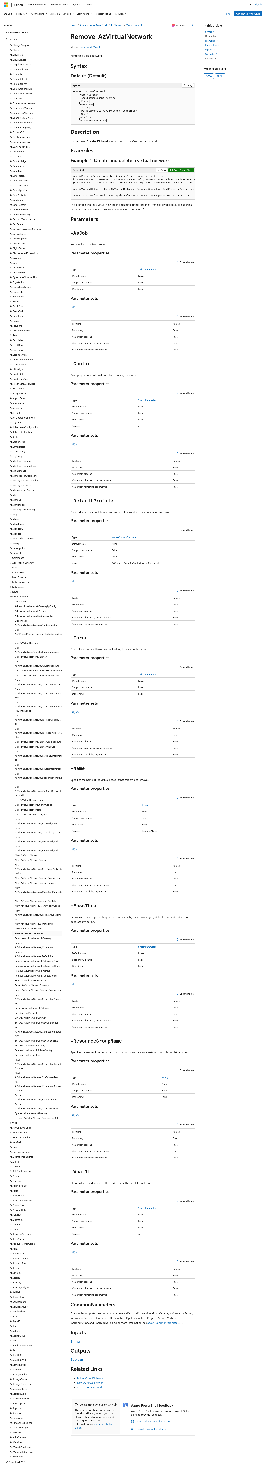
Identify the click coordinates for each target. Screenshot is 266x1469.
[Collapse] (58, 25)
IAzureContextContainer (124, 537)
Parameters (212, 45)
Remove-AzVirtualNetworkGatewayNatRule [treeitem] (37, 936)
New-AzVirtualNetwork (90, 1382)
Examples (211, 40)
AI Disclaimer (11, 1458)
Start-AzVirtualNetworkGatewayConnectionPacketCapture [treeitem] (38, 1034)
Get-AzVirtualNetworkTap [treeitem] (28, 780)
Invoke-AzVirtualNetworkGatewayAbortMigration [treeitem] (36, 792)
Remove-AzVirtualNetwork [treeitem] (29, 904)
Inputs (210, 49)
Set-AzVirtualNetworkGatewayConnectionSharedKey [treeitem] (38, 1002)
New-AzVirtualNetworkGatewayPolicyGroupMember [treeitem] (38, 885)
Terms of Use (124, 1458)
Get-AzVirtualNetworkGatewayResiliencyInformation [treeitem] (38, 726)
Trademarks (141, 1458)
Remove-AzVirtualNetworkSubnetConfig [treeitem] (36, 946)
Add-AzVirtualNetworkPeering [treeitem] (30, 581)
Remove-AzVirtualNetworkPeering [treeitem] (32, 941)
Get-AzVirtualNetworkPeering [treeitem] (30, 770)
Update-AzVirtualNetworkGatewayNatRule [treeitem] (37, 1088)
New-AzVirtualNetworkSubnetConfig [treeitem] (34, 894)
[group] (133, 186)
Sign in (258, 4)
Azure (83, 25)
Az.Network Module (90, 47)
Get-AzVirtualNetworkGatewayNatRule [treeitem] (35, 717)
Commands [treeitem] (18, 528)
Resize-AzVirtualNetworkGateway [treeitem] (32, 978)
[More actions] (192, 25)
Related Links (212, 58)
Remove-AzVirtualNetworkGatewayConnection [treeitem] (34, 915)
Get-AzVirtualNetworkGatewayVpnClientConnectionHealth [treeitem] (38, 761)
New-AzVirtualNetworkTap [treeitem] (28, 899)
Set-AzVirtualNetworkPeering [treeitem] (30, 1016)
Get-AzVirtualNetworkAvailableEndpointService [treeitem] (37, 620)
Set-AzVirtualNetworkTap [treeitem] (28, 1025)
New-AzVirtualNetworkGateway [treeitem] (31, 830)
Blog (46, 1458)
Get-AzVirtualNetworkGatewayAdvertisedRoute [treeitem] (37, 634)
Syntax (210, 31)
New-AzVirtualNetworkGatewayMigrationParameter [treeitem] (38, 862)
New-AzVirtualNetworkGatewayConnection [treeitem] (37, 848)
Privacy (74, 1458)
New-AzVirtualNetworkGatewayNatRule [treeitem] (35, 871)
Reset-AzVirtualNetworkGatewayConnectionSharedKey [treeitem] (38, 969)
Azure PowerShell (98, 25)
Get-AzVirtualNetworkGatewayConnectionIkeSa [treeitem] (37, 653)
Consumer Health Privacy (97, 1458)
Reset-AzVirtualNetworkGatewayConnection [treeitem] (38, 960)
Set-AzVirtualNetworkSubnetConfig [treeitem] (33, 1020)
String (144, 805)
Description (211, 36)
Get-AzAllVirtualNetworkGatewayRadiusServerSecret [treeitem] (38, 604)
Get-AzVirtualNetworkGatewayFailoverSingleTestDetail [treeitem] (38, 703)
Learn (73, 25)
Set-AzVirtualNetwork (90, 1387)
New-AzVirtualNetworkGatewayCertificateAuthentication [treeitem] (38, 839)
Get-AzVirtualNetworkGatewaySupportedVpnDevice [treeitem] (38, 748)
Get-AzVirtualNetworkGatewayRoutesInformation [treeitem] (38, 737)
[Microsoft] (6, 4)
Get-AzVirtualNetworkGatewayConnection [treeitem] (37, 646)
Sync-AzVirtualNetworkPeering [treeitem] (31, 1083)
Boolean (77, 1359)
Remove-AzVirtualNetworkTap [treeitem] (30, 951)
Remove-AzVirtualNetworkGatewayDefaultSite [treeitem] (34, 924)
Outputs (211, 53)
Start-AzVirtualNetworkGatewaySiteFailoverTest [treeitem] (36, 1045)
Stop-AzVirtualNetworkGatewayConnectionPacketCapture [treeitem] (38, 1057)
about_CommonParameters (163, 1322)
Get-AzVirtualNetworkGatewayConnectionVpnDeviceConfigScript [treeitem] (38, 677)
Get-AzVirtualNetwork (90, 1378)
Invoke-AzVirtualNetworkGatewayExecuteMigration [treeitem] (37, 810)
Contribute (60, 1458)
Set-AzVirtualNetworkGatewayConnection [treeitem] (37, 993)
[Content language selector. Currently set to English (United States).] (19, 1450)
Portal (228, 13)
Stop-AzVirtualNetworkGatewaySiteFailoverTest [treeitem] (36, 1077)
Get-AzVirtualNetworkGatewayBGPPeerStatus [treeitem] (38, 641)
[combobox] (33, 32)
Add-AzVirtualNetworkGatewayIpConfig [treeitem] (35, 576)
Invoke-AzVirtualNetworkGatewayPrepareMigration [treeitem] (37, 819)
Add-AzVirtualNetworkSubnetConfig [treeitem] (34, 586)
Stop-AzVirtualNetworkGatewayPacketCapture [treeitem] (36, 1068)
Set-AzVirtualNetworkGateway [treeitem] (30, 988)
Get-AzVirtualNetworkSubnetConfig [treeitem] (33, 775)
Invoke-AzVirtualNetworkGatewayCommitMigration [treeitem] (38, 801)
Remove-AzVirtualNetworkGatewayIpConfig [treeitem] (37, 931)
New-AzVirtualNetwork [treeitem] (27, 826)
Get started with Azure (248, 13)
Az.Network (117, 25)
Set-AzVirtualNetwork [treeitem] (26, 983)
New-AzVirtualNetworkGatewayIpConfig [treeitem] (35, 853)
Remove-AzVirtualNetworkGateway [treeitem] (33, 908)
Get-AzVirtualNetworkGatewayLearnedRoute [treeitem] (38, 712)
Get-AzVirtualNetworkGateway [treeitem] (31, 627)
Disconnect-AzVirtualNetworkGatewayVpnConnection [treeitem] (36, 593)
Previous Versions (31, 1458)
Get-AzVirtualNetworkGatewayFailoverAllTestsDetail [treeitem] (38, 690)
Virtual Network (134, 25)
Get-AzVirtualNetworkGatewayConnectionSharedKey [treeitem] (38, 664)
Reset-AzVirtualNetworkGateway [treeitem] (32, 955)
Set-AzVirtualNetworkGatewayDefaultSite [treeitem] (36, 1011)
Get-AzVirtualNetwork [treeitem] (26, 613)
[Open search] (250, 5)
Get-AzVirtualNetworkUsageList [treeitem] (31, 785)
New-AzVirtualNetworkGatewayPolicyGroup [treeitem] (37, 876)
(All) (75, 307)
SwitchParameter (147, 269)
